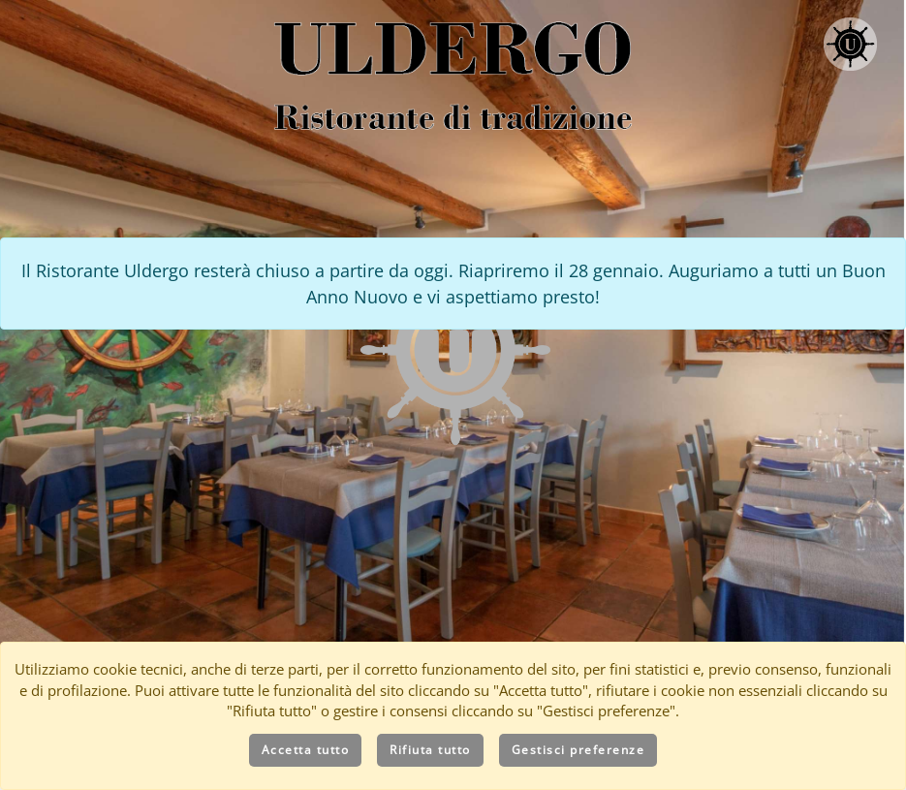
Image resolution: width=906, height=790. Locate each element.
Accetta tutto (306, 750)
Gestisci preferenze (578, 750)
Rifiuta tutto (430, 750)
